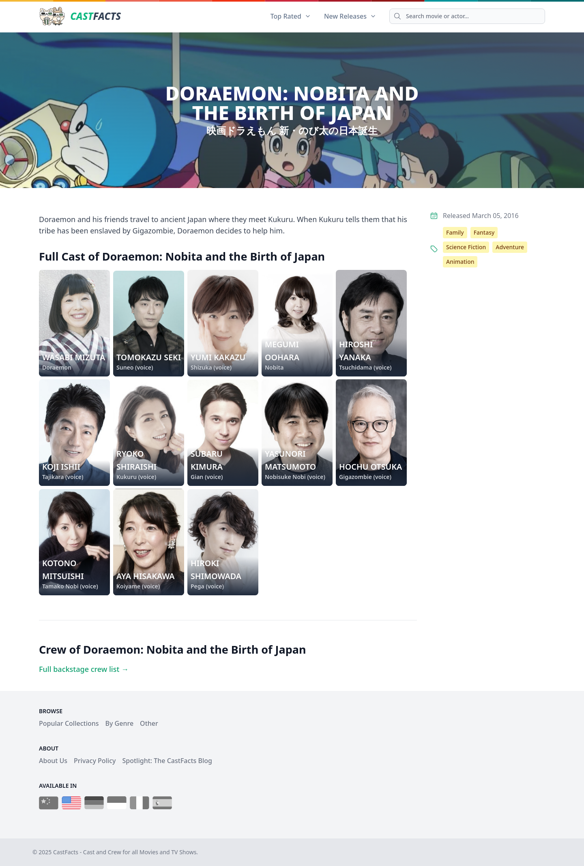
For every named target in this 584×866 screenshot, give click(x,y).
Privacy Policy (95, 760)
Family (455, 232)
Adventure (510, 247)
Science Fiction (466, 247)
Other (149, 723)
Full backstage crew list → (84, 669)
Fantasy (484, 232)
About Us (53, 760)
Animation (460, 261)
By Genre (119, 723)
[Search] (467, 16)
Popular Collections (69, 723)
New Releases (350, 16)
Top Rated (291, 16)
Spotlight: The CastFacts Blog (167, 760)
